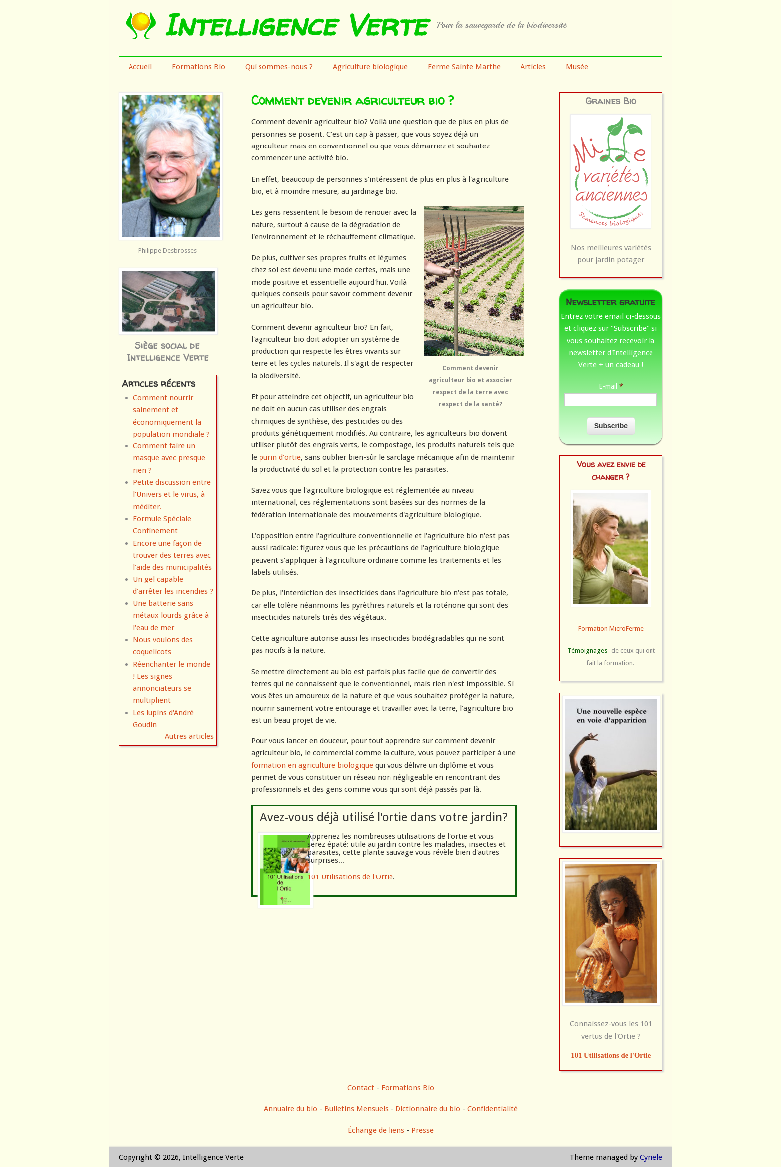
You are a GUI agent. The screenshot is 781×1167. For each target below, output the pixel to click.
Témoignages (587, 650)
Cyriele (651, 1157)
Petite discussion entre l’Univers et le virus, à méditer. (172, 494)
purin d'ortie (280, 457)
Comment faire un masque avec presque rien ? (169, 458)
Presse (422, 1130)
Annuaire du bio (290, 1108)
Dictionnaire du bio (427, 1108)
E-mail (611, 386)
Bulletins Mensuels (356, 1108)
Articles (533, 66)
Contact (360, 1087)
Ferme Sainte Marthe (464, 66)
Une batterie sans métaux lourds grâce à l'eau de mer (171, 615)
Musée (577, 66)
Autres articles (189, 736)
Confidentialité (492, 1108)
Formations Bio (198, 66)
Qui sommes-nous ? (279, 66)
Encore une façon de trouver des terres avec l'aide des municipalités (172, 555)
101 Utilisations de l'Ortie (350, 877)
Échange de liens (377, 1130)
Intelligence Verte (295, 24)
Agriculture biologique (370, 66)
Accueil (140, 66)
